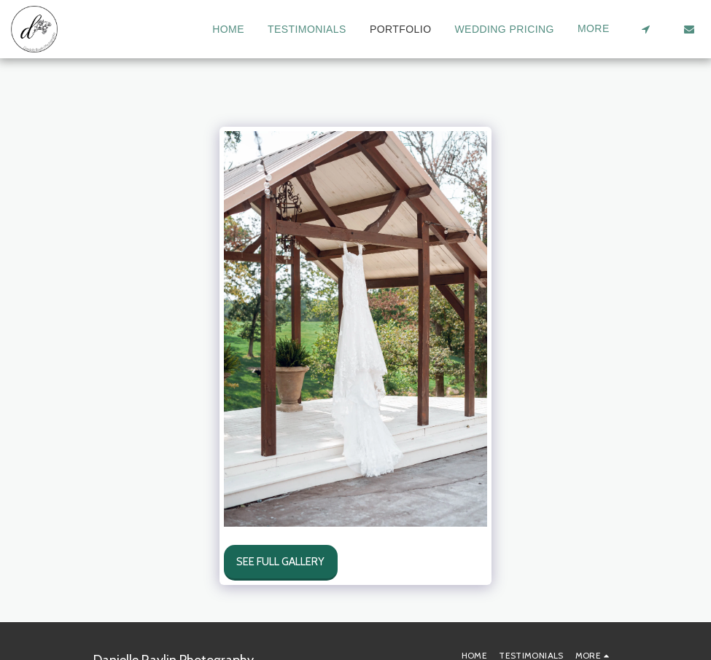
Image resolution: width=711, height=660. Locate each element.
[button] (645, 29)
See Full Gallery (280, 561)
